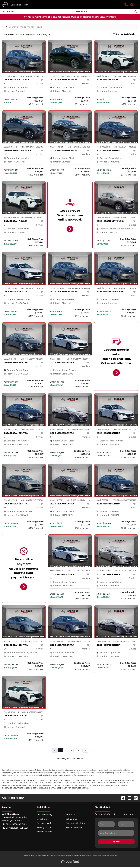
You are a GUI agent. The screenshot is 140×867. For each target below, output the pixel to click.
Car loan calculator (75, 823)
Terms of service (74, 827)
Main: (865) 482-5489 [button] (15, 824)
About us (70, 814)
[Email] (116, 833)
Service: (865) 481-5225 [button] (16, 828)
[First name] (106, 824)
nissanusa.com (44, 831)
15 (79, 750)
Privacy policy (44, 827)
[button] (126, 5)
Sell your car (72, 819)
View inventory (44, 814)
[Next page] (85, 750)
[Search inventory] (70, 27)
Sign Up (116, 842)
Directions (42, 819)
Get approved (44, 823)
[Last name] (126, 824)
